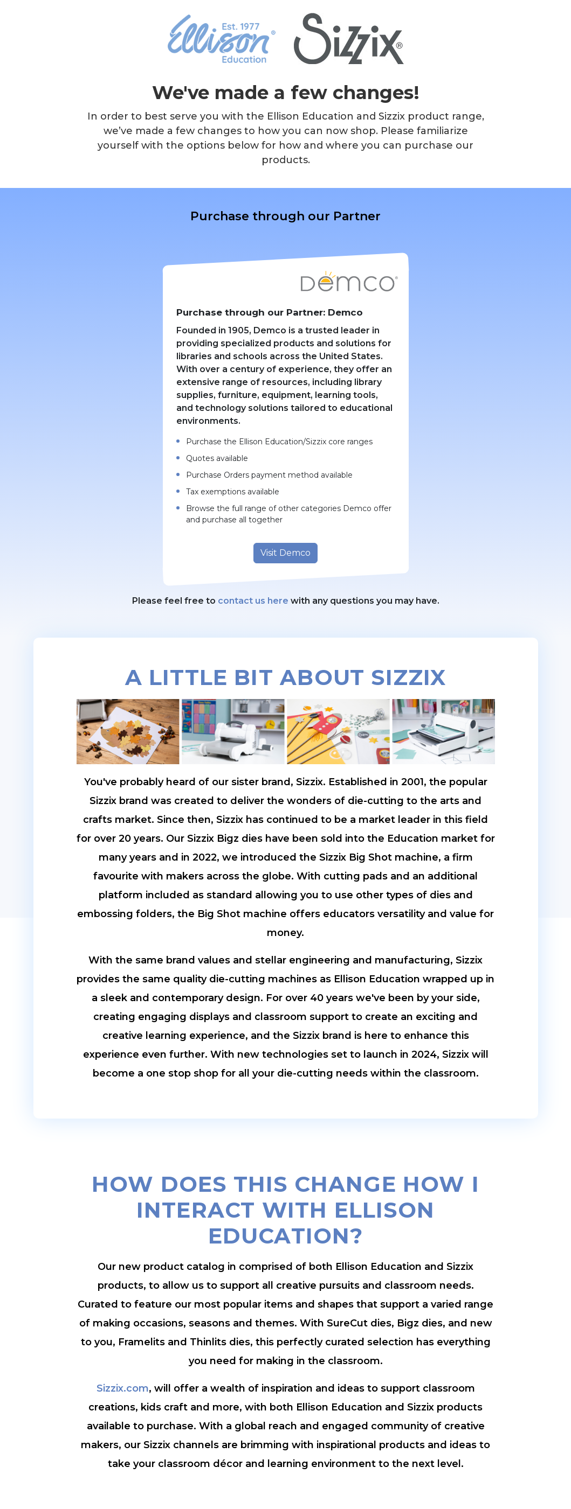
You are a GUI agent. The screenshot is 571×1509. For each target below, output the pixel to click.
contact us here (253, 601)
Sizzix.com (123, 1388)
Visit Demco (285, 553)
